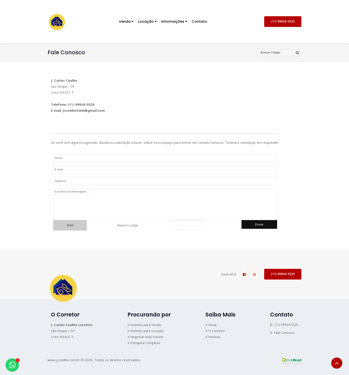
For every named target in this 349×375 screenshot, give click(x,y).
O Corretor (215, 330)
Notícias (213, 336)
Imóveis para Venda (144, 324)
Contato (199, 21)
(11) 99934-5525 (283, 21)
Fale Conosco (282, 332)
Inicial (211, 324)
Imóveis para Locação (146, 330)
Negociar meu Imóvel (145, 336)
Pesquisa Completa (144, 343)
